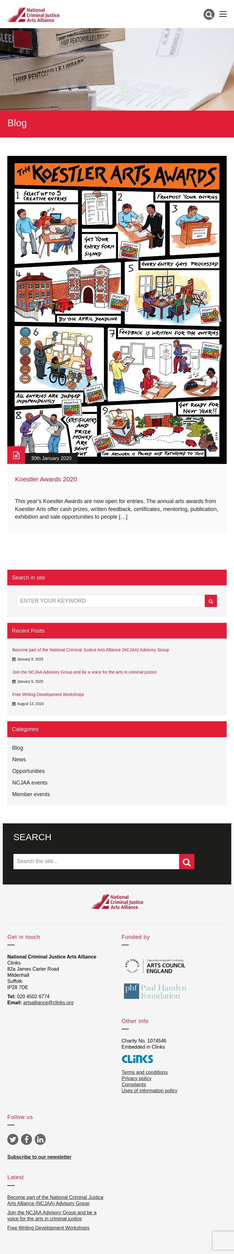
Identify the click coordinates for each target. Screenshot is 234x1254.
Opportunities (28, 771)
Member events (31, 794)
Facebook (26, 1139)
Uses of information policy (149, 1090)
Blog (17, 748)
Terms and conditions (145, 1072)
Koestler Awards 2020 (46, 479)
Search (211, 601)
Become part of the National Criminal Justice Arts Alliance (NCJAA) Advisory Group (90, 649)
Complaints (134, 1084)
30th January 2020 (51, 458)
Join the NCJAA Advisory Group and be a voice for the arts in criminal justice (84, 672)
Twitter (12, 1139)
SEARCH (32, 837)
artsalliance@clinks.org (48, 1002)
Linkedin (40, 1139)
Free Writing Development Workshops (48, 694)
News (19, 759)
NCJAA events (30, 783)
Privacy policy (136, 1078)
